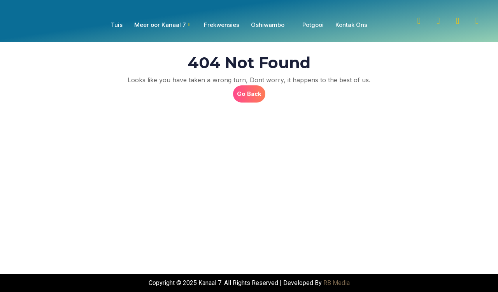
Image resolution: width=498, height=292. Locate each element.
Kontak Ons (351, 24)
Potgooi (313, 24)
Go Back (251, 91)
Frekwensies (221, 24)
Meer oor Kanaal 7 (162, 24)
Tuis (117, 24)
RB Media (336, 283)
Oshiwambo (269, 24)
